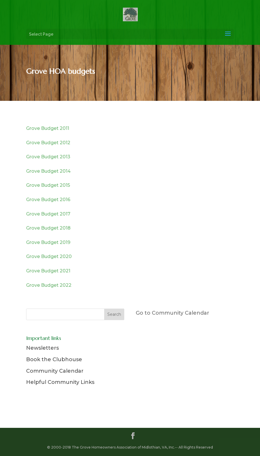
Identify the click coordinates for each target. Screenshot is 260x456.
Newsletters (42, 348)
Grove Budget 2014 (48, 171)
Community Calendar (55, 371)
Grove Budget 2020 (49, 256)
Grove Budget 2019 (48, 242)
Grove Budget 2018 (48, 228)
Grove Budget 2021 (48, 271)
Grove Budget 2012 (48, 142)
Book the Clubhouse (54, 359)
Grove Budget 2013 (48, 156)
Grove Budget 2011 (47, 128)
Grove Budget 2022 (48, 285)
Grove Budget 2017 (48, 214)
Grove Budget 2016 (48, 199)
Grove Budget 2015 (48, 185)
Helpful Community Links (60, 382)
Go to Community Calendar (172, 313)
